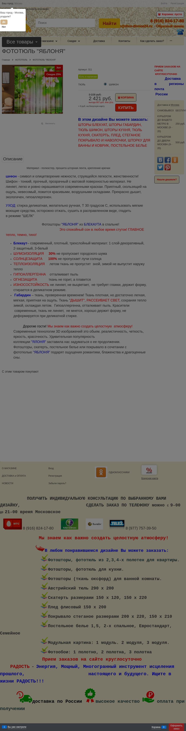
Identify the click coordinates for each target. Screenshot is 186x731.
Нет (4, 27)
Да (3, 22)
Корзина (156, 727)
